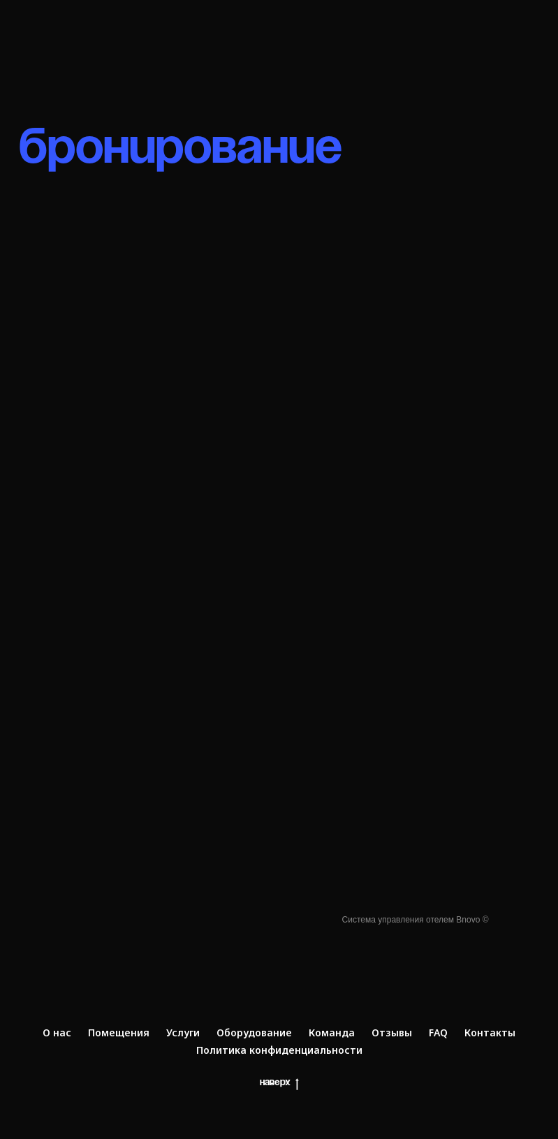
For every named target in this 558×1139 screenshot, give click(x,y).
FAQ (438, 1032)
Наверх (279, 1084)
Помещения (118, 1032)
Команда (332, 1032)
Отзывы (392, 1032)
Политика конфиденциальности (279, 1050)
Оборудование (254, 1032)
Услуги (183, 1032)
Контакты (489, 1032)
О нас (57, 1032)
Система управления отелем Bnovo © (415, 920)
